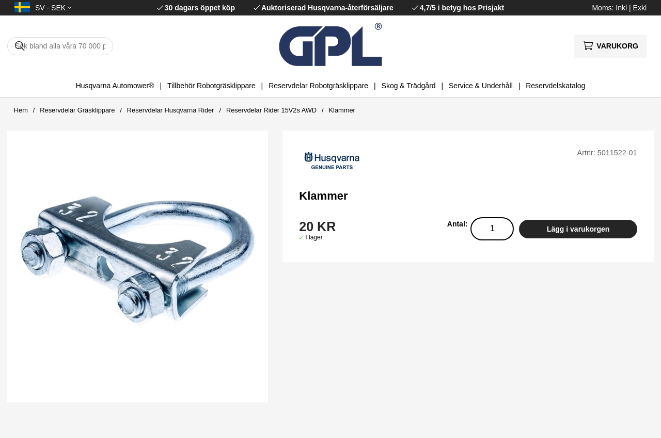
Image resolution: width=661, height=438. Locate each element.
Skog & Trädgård (409, 86)
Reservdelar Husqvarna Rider (170, 110)
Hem (21, 110)
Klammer (342, 110)
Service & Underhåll (481, 86)
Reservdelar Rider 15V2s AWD (271, 110)
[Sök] (60, 46)
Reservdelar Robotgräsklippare (318, 86)
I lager (313, 237)
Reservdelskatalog (555, 86)
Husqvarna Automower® (115, 86)
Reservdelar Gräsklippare (77, 110)
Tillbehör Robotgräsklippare (211, 86)
